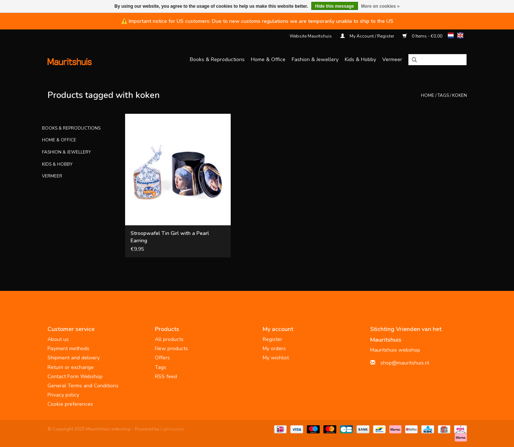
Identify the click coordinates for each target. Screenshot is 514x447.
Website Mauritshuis (311, 36)
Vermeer (392, 59)
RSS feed (166, 376)
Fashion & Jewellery (315, 59)
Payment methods (68, 348)
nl (451, 35)
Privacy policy (63, 394)
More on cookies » (380, 6)
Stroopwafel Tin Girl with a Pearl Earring (170, 237)
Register (272, 339)
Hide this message (334, 6)
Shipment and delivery (73, 357)
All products (169, 339)
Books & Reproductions (217, 59)
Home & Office (268, 59)
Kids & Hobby (360, 59)
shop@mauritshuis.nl (404, 362)
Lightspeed (172, 429)
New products (171, 348)
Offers (162, 357)
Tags (443, 95)
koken (459, 95)
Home (427, 95)
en (460, 35)
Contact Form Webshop (75, 376)
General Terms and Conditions (82, 385)
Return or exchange (70, 367)
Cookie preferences (70, 404)
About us (58, 339)
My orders (274, 348)
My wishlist (276, 357)
